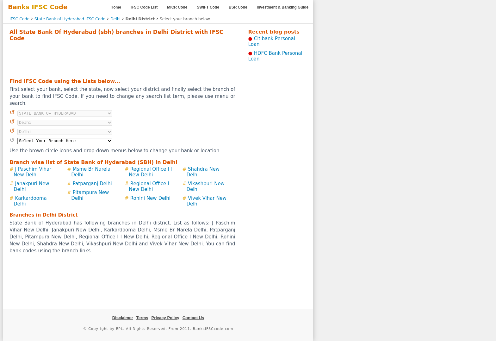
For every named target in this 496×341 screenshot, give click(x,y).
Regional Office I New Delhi (149, 186)
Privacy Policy (165, 317)
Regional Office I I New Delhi (150, 172)
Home (116, 7)
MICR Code (177, 7)
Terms (142, 317)
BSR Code (238, 7)
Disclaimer (122, 317)
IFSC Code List (144, 7)
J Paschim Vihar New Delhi (32, 172)
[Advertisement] (122, 59)
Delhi (115, 18)
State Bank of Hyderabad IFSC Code (69, 18)
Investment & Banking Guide (282, 7)
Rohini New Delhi (150, 198)
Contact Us (193, 317)
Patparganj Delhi (92, 183)
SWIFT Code (208, 7)
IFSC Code (19, 18)
